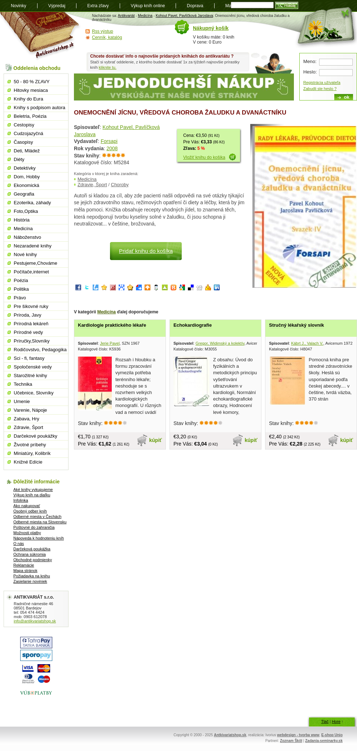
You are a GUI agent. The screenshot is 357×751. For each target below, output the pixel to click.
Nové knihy (25, 254)
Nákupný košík (211, 28)
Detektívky (25, 168)
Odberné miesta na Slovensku (39, 522)
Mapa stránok (25, 570)
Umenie (22, 401)
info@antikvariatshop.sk (35, 621)
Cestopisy (24, 125)
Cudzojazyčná (28, 133)
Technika (23, 384)
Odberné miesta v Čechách (37, 516)
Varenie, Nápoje (30, 410)
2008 (112, 148)
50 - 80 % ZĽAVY (31, 81)
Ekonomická (26, 185)
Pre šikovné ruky (31, 306)
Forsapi (109, 141)
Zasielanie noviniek (30, 581)
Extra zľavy (98, 5)
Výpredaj (56, 5)
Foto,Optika (26, 211)
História (22, 220)
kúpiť (155, 440)
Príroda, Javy (27, 315)
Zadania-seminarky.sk (324, 741)
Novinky (18, 5)
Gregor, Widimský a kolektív (219, 343)
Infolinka (20, 500)
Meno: (310, 61)
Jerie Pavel (109, 343)
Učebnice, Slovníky (34, 392)
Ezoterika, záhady (32, 202)
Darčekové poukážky (35, 436)
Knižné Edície (28, 462)
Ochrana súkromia (29, 554)
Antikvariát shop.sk (40, 36)
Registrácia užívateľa (321, 82)
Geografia (24, 194)
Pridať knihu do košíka (146, 251)
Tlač (325, 721)
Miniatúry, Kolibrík (32, 453)
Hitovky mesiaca (31, 90)
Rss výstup (102, 31)
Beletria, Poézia (30, 116)
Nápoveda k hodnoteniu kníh (38, 538)
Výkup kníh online (148, 5)
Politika (21, 289)
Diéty (19, 159)
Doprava (195, 5)
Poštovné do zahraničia (33, 527)
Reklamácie (23, 565)
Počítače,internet (31, 271)
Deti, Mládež (27, 150)
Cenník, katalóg (107, 37)
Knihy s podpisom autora (39, 107)
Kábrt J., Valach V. (307, 343)
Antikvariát (126, 16)
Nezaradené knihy (33, 246)
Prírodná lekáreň (31, 323)
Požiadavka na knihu (31, 576)
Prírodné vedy (28, 332)
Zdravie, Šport (92, 184)
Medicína (145, 16)
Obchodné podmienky (32, 560)
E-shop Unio (332, 735)
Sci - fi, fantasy (29, 358)
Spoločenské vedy (33, 367)
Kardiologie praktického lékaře (112, 325)
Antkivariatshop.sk (230, 735)
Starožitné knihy (30, 375)
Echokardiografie (192, 325)
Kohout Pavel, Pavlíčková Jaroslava (184, 16)
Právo (20, 297)
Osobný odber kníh (30, 511)
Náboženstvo (27, 237)
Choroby (120, 184)
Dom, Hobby (27, 176)
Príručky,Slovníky (31, 341)
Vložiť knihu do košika (204, 157)
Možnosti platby (27, 533)
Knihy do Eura (28, 99)
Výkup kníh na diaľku (31, 495)
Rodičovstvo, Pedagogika (40, 349)
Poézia (21, 280)
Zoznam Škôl (291, 741)
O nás (18, 543)
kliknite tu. (107, 67)
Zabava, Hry (26, 418)
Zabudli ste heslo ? (319, 88)
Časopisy (23, 142)
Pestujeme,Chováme (35, 263)
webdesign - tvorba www (298, 735)
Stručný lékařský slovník (296, 325)
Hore (336, 721)
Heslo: (310, 72)
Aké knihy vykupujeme (33, 489)
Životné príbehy (30, 444)
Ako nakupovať (26, 506)
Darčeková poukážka (31, 549)
